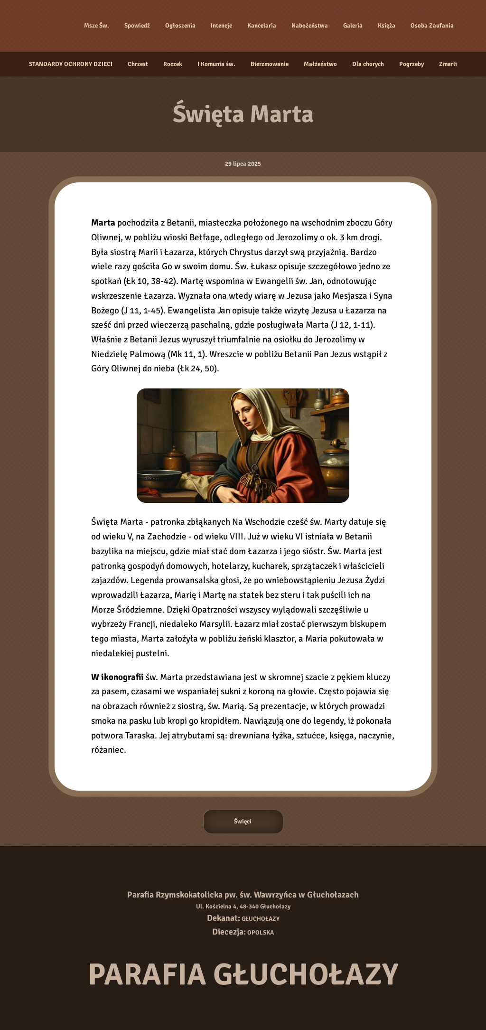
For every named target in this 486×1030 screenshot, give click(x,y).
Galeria (353, 25)
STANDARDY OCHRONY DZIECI (70, 64)
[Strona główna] (50, 25)
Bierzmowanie (270, 64)
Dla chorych (368, 64)
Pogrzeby (411, 64)
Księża (386, 25)
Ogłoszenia (180, 25)
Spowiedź (137, 25)
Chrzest (138, 64)
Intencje (221, 25)
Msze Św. (96, 25)
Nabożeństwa (309, 25)
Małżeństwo (320, 64)
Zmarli (448, 64)
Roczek (172, 64)
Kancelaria (261, 25)
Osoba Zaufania (432, 25)
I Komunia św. (216, 64)
